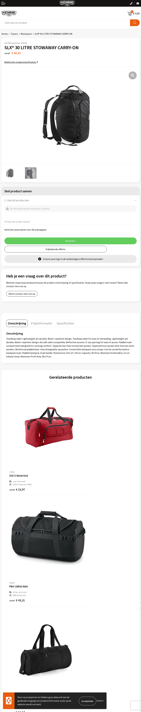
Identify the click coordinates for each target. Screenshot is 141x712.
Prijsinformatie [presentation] (41, 323)
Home (4, 33)
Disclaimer (77, 646)
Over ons (76, 587)
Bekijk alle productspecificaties (21, 62)
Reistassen (26, 33)
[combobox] (65, 22)
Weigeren (100, 701)
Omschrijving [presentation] (17, 323)
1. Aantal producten (16, 200)
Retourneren (7, 641)
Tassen (14, 33)
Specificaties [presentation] (65, 323)
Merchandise (78, 609)
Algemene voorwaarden (84, 632)
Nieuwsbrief (78, 591)
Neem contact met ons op (22, 293)
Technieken (78, 605)
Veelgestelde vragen (82, 596)
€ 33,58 (81, 557)
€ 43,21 (81, 467)
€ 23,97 (17, 467)
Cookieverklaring (80, 637)
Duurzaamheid (79, 600)
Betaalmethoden (10, 637)
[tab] (17, 323)
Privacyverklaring (81, 641)
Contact (5, 632)
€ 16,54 (17, 557)
